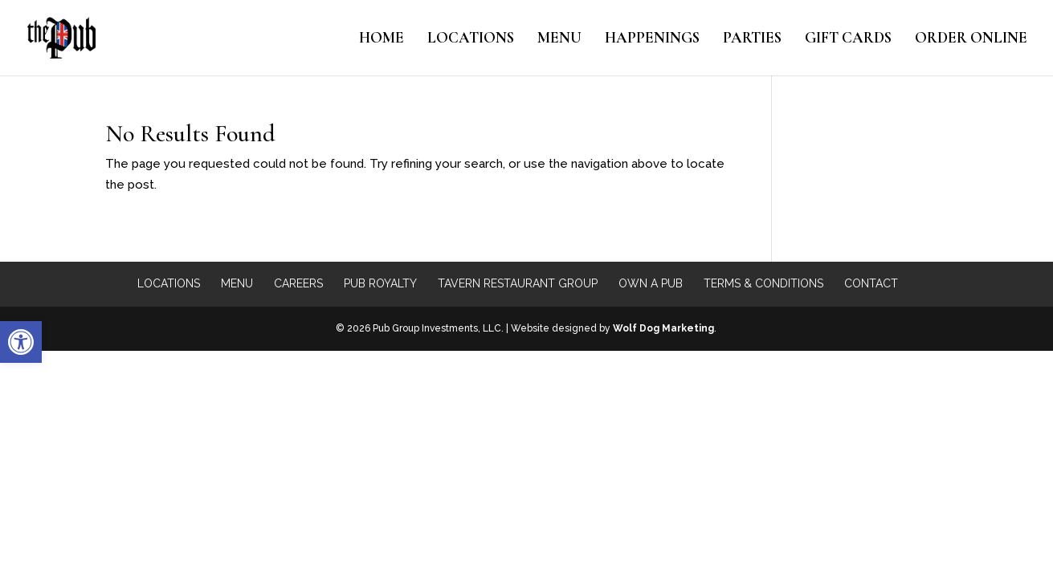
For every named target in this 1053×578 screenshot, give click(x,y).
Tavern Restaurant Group (518, 283)
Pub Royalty (380, 283)
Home (381, 39)
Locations (470, 39)
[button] (21, 342)
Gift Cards (848, 39)
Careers (298, 283)
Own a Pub (650, 283)
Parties (752, 39)
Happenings (652, 39)
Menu (559, 39)
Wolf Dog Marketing (663, 328)
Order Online (971, 39)
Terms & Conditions (763, 283)
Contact (871, 283)
